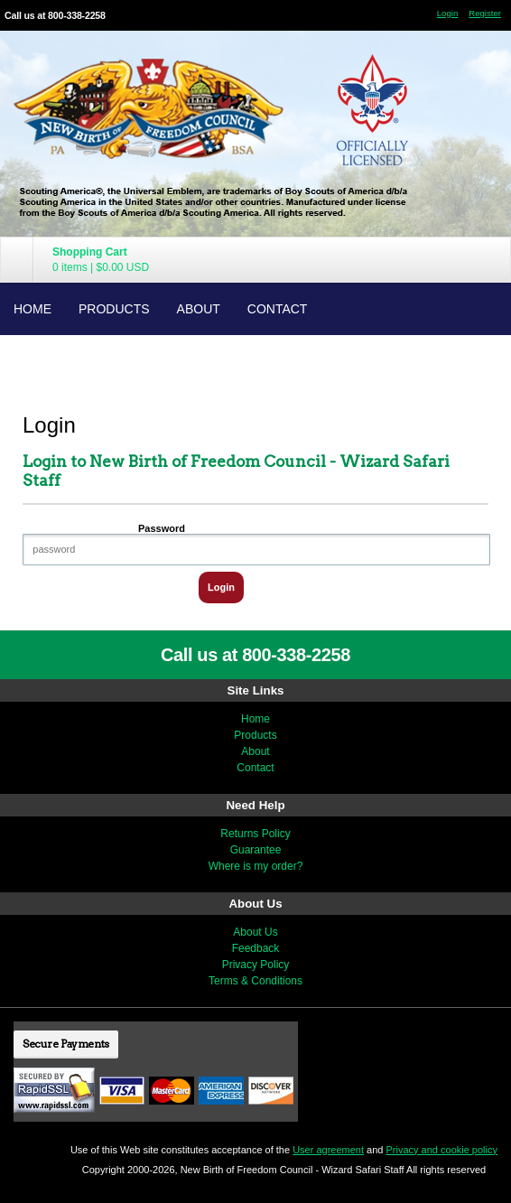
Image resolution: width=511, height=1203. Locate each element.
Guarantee (256, 850)
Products (114, 309)
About (198, 309)
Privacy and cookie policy (441, 1149)
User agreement (328, 1149)
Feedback (256, 948)
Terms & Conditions (255, 981)
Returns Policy (255, 833)
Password (161, 528)
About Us (255, 932)
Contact (277, 309)
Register (485, 13)
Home (32, 309)
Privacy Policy (256, 964)
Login (447, 13)
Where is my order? (256, 866)
